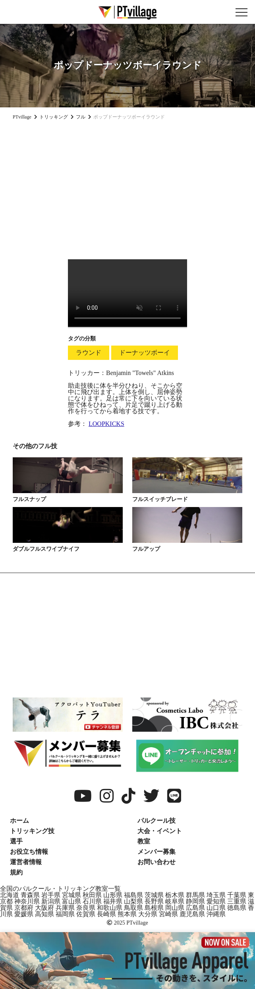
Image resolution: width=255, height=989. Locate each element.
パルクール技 (156, 820)
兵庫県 (65, 907)
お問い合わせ (156, 862)
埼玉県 (216, 895)
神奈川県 (27, 901)
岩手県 (50, 895)
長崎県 (106, 914)
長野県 (154, 901)
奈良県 (85, 907)
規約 (16, 872)
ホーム (19, 820)
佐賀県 (85, 914)
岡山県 (174, 907)
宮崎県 (168, 914)
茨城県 (154, 895)
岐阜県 (174, 901)
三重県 (236, 901)
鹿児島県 (192, 914)
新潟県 (50, 901)
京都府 (23, 907)
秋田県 (92, 895)
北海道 (9, 895)
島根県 (154, 907)
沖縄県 (216, 914)
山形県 (112, 895)
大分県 (147, 914)
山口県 (216, 907)
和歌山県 (109, 907)
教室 (143, 841)
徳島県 (236, 907)
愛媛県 (23, 914)
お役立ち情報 (29, 851)
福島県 (133, 895)
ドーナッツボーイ (144, 352)
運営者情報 (26, 862)
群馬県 (195, 895)
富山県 (71, 901)
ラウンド (88, 352)
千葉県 (236, 895)
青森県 (30, 895)
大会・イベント (159, 831)
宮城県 (71, 895)
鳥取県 (133, 907)
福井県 (112, 901)
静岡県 (195, 901)
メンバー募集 (156, 851)
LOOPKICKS (106, 423)
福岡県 (65, 914)
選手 (16, 841)
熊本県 (127, 914)
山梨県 (133, 901)
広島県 (195, 907)
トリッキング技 (32, 831)
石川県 (92, 901)
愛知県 (216, 901)
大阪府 (44, 907)
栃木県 (174, 895)
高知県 (44, 914)
